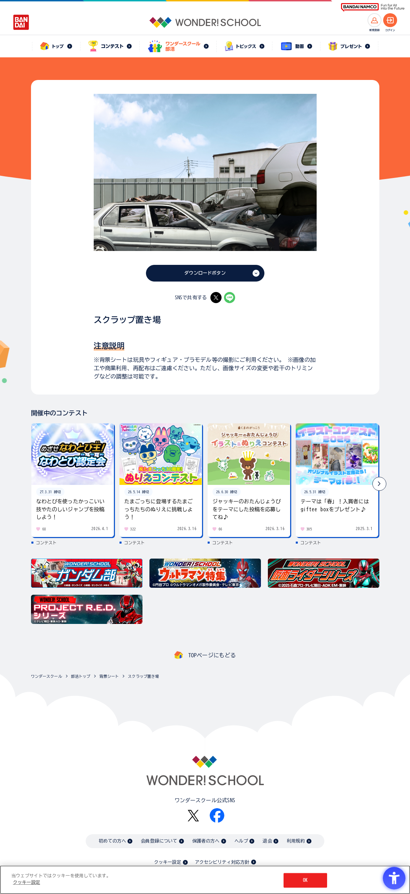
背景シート (109, 676)
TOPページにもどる (212, 655)
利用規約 (296, 841)
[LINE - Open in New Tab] (229, 297)
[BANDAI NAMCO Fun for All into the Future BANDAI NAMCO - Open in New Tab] (372, 7)
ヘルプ (241, 841)
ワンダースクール (46, 676)
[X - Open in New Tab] (216, 297)
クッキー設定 (167, 862)
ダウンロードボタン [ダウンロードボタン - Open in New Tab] (204, 273)
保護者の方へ (206, 841)
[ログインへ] (390, 20)
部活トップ (81, 676)
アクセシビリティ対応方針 (222, 862)
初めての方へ (112, 841)
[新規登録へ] (374, 20)
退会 (267, 841)
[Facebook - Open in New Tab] (217, 815)
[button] (379, 484)
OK (305, 880)
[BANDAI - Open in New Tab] (21, 22)
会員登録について (159, 841)
